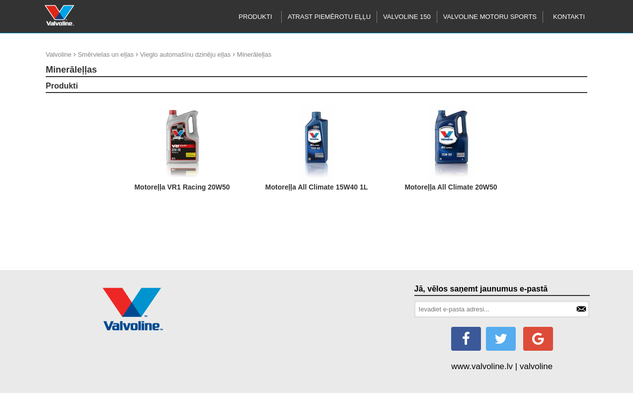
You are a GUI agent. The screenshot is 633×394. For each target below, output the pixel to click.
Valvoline (59, 54)
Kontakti (569, 16)
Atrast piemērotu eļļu (329, 16)
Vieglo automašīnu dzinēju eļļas (185, 54)
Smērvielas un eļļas (106, 54)
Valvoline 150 (407, 16)
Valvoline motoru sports (490, 16)
